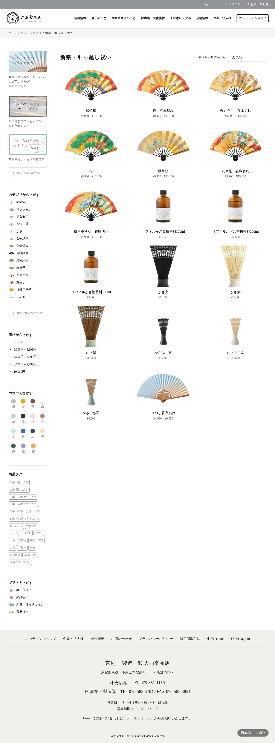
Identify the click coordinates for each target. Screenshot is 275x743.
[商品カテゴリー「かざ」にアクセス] (28, 231)
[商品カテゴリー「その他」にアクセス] (28, 297)
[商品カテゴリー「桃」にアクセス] (32, 418)
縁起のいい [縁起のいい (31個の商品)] (30, 555)
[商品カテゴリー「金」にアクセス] (23, 404)
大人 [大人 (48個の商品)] (12, 547)
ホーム (13, 33)
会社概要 (97, 639)
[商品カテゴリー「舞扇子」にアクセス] (28, 282)
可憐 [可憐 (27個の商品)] (40, 540)
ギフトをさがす (31, 33)
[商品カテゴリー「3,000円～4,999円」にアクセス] (28, 350)
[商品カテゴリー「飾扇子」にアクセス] (28, 268)
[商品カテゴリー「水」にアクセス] (13, 434)
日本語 (246, 733)
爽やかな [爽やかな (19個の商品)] (15, 555)
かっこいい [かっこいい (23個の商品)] (16, 526)
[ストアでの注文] (247, 57)
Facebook (216, 639)
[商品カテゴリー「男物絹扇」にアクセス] (28, 260)
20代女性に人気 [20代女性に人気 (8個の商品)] (19, 482)
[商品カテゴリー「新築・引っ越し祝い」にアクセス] (28, 605)
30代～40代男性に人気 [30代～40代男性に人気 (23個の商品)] (23, 504)
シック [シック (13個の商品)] (14, 533)
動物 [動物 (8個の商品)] (32, 540)
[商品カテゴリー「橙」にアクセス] (33, 448)
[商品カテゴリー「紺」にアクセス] (32, 434)
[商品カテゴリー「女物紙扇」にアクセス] (28, 239)
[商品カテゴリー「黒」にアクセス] (23, 418)
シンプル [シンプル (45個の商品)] (26, 533)
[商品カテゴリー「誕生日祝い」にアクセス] (28, 590)
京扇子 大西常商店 (23, 18)
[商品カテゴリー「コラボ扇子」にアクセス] (28, 209)
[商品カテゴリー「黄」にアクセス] (42, 434)
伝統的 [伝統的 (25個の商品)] (22, 540)
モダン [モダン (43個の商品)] (39, 533)
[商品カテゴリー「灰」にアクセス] (13, 418)
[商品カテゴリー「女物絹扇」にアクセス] (28, 246)
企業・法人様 (73, 639)
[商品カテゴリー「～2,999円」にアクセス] (28, 342)
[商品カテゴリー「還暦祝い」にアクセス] (28, 612)
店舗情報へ (165, 672)
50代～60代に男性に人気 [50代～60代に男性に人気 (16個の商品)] (24, 518)
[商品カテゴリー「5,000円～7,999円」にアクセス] (28, 357)
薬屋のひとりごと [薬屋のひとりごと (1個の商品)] (20, 562)
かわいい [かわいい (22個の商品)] (31, 526)
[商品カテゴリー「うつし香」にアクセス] (28, 224)
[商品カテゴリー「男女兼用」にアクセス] (28, 217)
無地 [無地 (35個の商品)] (32, 547)
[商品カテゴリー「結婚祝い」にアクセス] (28, 597)
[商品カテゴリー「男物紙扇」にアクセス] (28, 253)
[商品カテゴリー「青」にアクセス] (23, 434)
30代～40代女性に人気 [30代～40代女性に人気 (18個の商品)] (23, 497)
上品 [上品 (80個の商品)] (12, 540)
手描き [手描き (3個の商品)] (22, 547)
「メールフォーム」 (138, 718)
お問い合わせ (121, 639)
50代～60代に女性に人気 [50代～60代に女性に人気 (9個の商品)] (24, 511)
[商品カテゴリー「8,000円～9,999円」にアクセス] (28, 364)
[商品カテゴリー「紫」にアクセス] (23, 448)
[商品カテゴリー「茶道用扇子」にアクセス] (28, 275)
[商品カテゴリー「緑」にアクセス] (13, 448)
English (260, 733)
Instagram (240, 639)
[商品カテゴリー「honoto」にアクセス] (28, 202)
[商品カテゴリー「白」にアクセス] (42, 404)
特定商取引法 (190, 639)
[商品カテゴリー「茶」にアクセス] (32, 404)
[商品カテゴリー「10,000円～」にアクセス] (28, 372)
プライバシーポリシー (156, 639)
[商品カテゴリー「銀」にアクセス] (13, 404)
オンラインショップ (40, 639)
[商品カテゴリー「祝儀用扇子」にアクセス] (28, 290)
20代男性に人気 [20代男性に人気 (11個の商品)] (19, 489)
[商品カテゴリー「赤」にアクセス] (42, 418)
